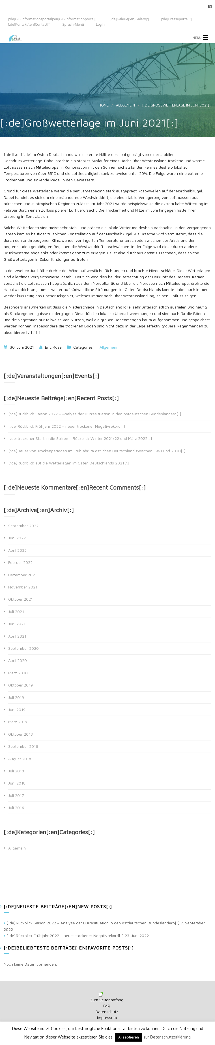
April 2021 (17, 636)
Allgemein (125, 105)
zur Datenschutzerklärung (167, 1037)
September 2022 (23, 525)
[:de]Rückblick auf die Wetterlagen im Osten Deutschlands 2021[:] (68, 462)
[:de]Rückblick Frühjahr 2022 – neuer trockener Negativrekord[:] (66, 426)
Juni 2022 (17, 537)
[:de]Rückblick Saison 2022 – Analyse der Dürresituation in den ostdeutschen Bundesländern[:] (94, 413)
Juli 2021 (16, 611)
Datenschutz (107, 1011)
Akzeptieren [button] (128, 1037)
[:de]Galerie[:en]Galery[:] (129, 18)
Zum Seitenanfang (106, 999)
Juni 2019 (16, 709)
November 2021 (22, 587)
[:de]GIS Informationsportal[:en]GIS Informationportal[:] (53, 18)
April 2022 (17, 550)
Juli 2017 (16, 795)
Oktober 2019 (20, 685)
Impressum (107, 1017)
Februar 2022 (20, 562)
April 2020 (17, 660)
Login (100, 24)
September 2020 (23, 648)
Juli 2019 (16, 697)
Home (104, 105)
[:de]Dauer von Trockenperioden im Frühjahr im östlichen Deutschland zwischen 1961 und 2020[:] (97, 450)
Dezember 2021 (22, 574)
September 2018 (23, 746)
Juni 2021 (16, 623)
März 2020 (18, 672)
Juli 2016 (16, 807)
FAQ (106, 1005)
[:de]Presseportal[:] (176, 18)
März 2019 (17, 721)
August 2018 (19, 758)
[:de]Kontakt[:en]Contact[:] (29, 24)
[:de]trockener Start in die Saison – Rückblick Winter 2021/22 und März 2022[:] (80, 438)
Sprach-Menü (73, 24)
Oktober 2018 (20, 734)
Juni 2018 (16, 783)
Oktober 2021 (20, 599)
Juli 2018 (16, 770)
